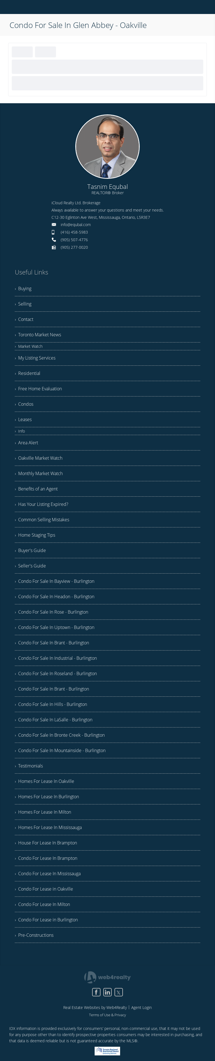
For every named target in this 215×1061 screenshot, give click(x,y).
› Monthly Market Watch (39, 473)
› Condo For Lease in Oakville (44, 889)
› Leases (23, 419)
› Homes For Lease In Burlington (47, 797)
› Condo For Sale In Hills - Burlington (51, 704)
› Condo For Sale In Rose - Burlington (51, 612)
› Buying (23, 288)
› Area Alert (26, 443)
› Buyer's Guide (30, 550)
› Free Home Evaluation (38, 389)
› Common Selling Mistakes (42, 520)
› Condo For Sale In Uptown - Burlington (54, 627)
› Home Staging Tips (35, 535)
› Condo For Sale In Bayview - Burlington (54, 581)
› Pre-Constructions (34, 935)
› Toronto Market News (38, 335)
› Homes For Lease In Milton (43, 812)
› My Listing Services (35, 358)
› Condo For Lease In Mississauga (48, 873)
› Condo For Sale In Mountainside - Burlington (60, 750)
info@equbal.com (76, 224)
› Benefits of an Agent (36, 489)
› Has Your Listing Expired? (41, 504)
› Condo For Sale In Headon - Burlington (54, 596)
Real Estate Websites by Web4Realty (95, 1007)
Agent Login (141, 1007)
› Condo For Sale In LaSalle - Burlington (53, 720)
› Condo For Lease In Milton (42, 904)
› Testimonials (29, 766)
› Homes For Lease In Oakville (44, 781)
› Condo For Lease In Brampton (46, 858)
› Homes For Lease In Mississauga (48, 827)
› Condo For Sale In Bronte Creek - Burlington (60, 735)
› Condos (24, 404)
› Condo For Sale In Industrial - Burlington (56, 658)
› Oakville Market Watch (38, 458)
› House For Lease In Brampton (46, 843)
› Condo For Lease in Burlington (46, 920)
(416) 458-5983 (74, 232)
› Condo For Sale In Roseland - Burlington (56, 673)
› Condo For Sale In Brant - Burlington (52, 643)
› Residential (27, 373)
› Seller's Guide (30, 566)
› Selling (23, 304)
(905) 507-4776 (74, 239)
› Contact (24, 319)
